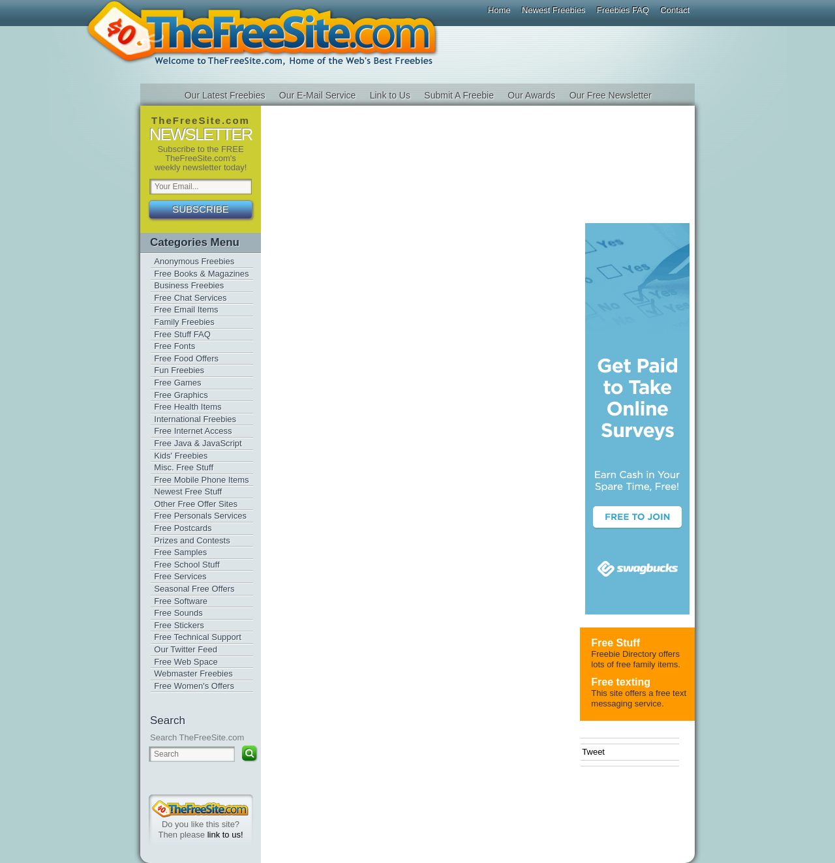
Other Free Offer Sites (195, 504)
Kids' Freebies (180, 456)
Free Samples (180, 552)
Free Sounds (178, 613)
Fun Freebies (179, 370)
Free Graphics (180, 395)
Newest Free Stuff (188, 491)
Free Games (177, 382)
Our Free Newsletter (610, 95)
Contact (675, 10)
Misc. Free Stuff (183, 467)
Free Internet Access (193, 431)
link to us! (225, 835)
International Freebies (195, 419)
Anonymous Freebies (194, 261)
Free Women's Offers (194, 686)
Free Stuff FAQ (182, 334)
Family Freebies (184, 322)
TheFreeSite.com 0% (200, 808)
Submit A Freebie (459, 95)
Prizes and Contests (192, 540)
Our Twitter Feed (185, 649)
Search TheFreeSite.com (197, 737)
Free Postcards (182, 528)
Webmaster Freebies (193, 673)
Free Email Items (186, 309)
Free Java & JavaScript (197, 443)
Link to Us (390, 95)
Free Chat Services (190, 298)
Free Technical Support (197, 637)
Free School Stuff (186, 564)
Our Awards (531, 95)
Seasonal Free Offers (194, 589)
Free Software (180, 601)
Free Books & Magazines (201, 274)
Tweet (593, 752)
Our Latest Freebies (225, 95)
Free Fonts (174, 346)
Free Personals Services (200, 516)
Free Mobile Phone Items (201, 480)
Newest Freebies (554, 10)
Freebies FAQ (623, 10)
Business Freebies (189, 285)
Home (499, 10)
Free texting (620, 682)
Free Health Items (187, 407)
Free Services (180, 576)
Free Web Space (185, 662)
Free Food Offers (186, 358)
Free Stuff (615, 642)
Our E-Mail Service (317, 95)
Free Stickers (179, 625)
